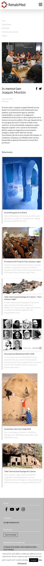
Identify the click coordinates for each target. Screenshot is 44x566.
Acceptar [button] (34, 560)
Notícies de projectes (10, 32)
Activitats (6, 28)
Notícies (5, 101)
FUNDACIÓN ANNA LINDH (14, 547)
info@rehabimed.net (11, 522)
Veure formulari (10, 535)
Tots (3, 21)
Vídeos (4, 36)
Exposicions (6, 24)
